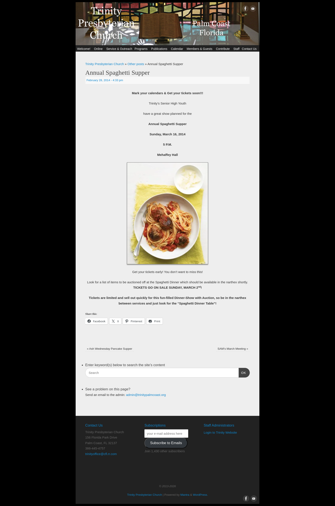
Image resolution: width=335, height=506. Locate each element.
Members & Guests (200, 49)
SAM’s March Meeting (232, 348)
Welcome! (84, 49)
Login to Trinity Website (220, 432)
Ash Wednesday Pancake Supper (109, 348)
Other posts (136, 64)
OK (242, 372)
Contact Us (250, 49)
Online (99, 49)
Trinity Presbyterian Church (104, 64)
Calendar (177, 49)
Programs (142, 49)
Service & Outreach (119, 49)
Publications (160, 49)
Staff (236, 49)
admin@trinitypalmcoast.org (146, 395)
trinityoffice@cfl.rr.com (101, 454)
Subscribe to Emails (166, 443)
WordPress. (200, 494)
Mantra (184, 494)
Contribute (223, 49)
